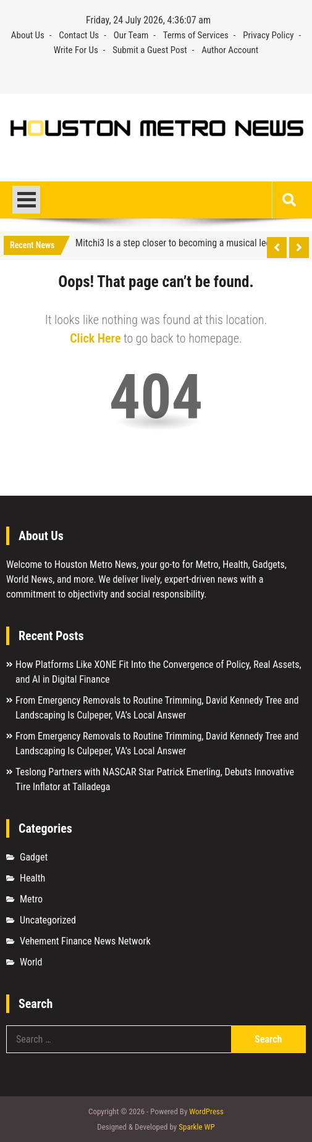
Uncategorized (48, 920)
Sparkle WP (196, 1127)
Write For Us (76, 50)
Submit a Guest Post (149, 50)
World (31, 962)
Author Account (229, 50)
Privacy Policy (268, 35)
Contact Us (79, 35)
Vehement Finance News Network (85, 941)
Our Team (131, 35)
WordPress (206, 1111)
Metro (31, 899)
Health (32, 878)
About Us (27, 35)
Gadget (34, 857)
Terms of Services (196, 35)
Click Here (95, 338)
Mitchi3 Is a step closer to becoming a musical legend (180, 243)
